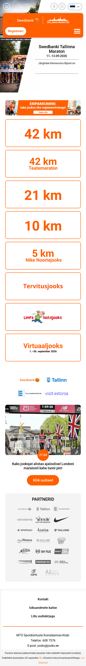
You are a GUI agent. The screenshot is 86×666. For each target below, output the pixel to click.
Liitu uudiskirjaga (43, 616)
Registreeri (15, 31)
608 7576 (49, 640)
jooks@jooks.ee (48, 646)
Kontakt (43, 599)
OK (40, 658)
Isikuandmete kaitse (43, 608)
